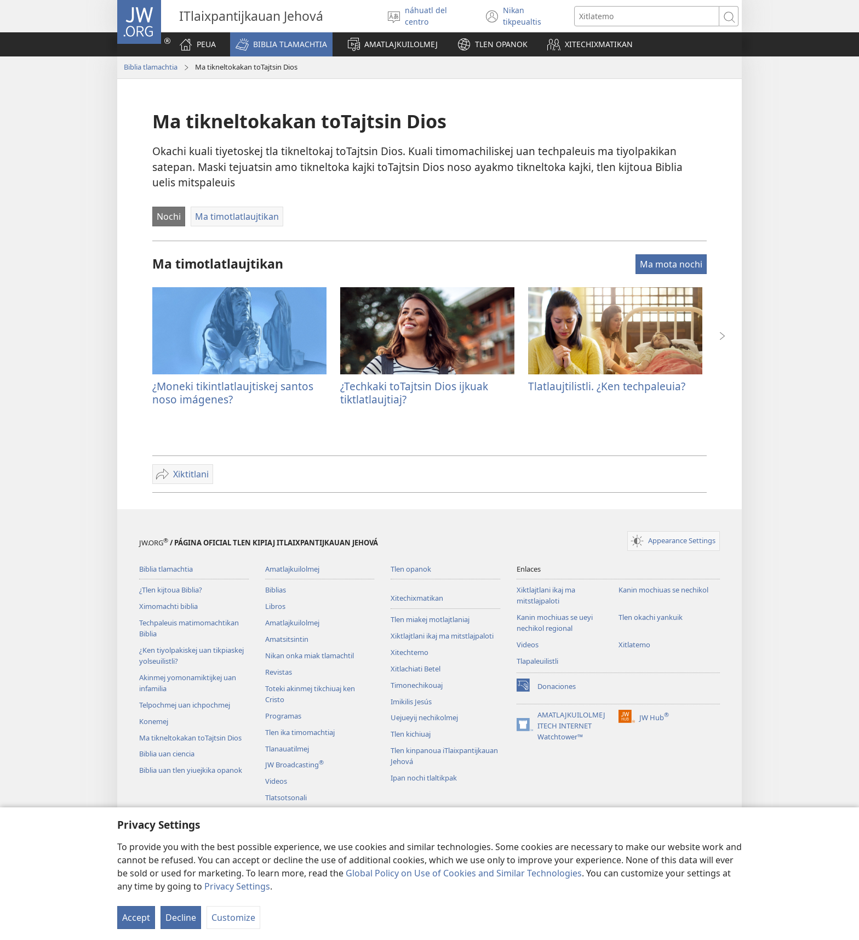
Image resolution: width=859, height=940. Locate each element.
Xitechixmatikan (417, 598)
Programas (283, 716)
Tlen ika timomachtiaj (300, 732)
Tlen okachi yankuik (651, 617)
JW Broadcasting (294, 765)
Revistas (278, 672)
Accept (136, 917)
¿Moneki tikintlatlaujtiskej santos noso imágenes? (232, 393)
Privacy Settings (237, 886)
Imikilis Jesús (411, 702)
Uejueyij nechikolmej (424, 717)
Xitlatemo (634, 645)
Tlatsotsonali (286, 797)
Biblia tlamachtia (150, 67)
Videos (276, 781)
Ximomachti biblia (168, 606)
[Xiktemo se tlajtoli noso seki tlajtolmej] (646, 16)
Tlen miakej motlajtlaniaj (430, 619)
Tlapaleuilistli (537, 661)
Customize (233, 917)
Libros (275, 606)
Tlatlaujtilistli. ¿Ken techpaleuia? (606, 386)
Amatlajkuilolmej (292, 569)
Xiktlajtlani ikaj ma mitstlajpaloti (442, 636)
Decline (180, 917)
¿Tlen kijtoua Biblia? (170, 590)
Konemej (153, 721)
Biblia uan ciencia (166, 754)
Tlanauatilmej (287, 749)
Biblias (275, 590)
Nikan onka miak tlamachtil (309, 655)
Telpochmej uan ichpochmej (184, 705)
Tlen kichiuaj (411, 734)
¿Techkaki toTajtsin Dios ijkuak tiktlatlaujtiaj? (414, 393)
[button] (281, 44)
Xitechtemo (409, 652)
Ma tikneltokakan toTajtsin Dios (190, 738)
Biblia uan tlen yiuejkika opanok (190, 770)
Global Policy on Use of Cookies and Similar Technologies (464, 873)
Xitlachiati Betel (415, 669)
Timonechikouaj (417, 685)
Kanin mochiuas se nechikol (663, 590)
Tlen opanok (411, 569)
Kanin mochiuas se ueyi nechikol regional (555, 622)
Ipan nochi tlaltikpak (424, 778)
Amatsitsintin (286, 639)
